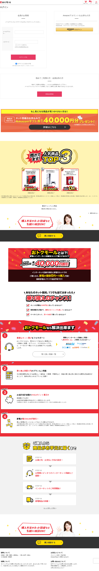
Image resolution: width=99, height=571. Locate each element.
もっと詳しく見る (49, 508)
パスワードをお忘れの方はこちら (21, 46)
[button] (74, 29)
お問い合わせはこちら (57, 567)
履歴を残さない (94, 213)
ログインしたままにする (23, 63)
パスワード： (6, 42)
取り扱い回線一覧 (48, 354)
